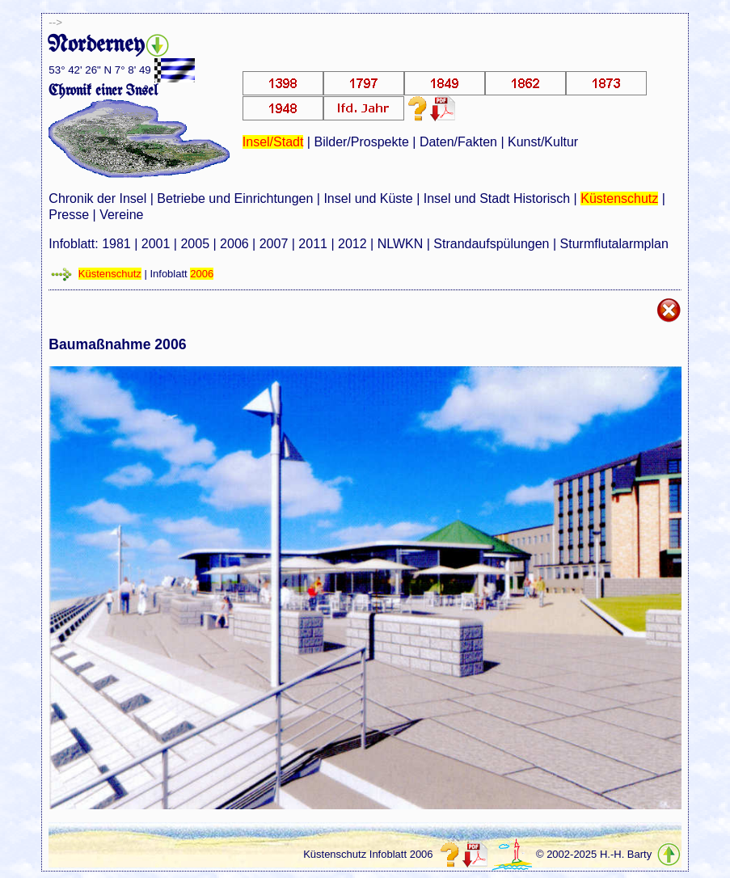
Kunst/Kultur (543, 142)
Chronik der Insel (97, 198)
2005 (194, 244)
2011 (312, 244)
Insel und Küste (367, 198)
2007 (274, 244)
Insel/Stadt (273, 142)
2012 (352, 244)
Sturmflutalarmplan (614, 244)
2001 (156, 244)
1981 (116, 244)
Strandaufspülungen (491, 244)
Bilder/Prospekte (361, 142)
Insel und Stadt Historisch (497, 198)
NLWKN (401, 244)
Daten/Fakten (458, 142)
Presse (69, 215)
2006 (234, 244)
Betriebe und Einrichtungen (235, 198)
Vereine (121, 215)
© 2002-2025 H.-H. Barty (594, 854)
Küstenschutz (619, 198)
